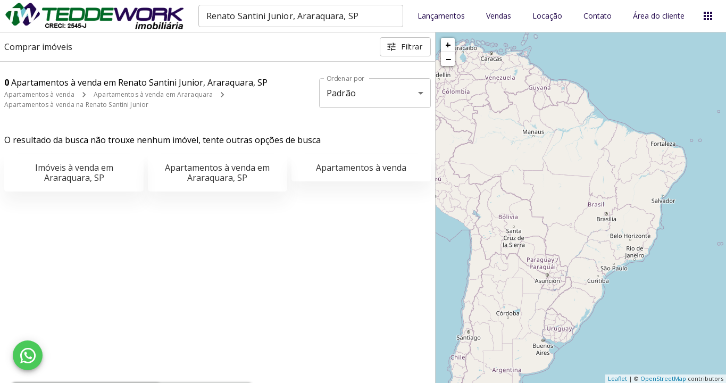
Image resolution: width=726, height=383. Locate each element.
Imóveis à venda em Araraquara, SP (74, 173)
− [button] (448, 59)
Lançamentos (441, 16)
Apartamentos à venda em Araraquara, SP (217, 173)
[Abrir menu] (708, 16)
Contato (597, 16)
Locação (547, 16)
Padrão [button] (341, 93)
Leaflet (617, 378)
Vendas (498, 16)
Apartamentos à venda (39, 94)
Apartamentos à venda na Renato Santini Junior (76, 104)
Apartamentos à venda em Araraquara (153, 94)
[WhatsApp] (28, 355)
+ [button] (448, 44)
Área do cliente (659, 16)
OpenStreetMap (663, 378)
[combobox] (300, 16)
